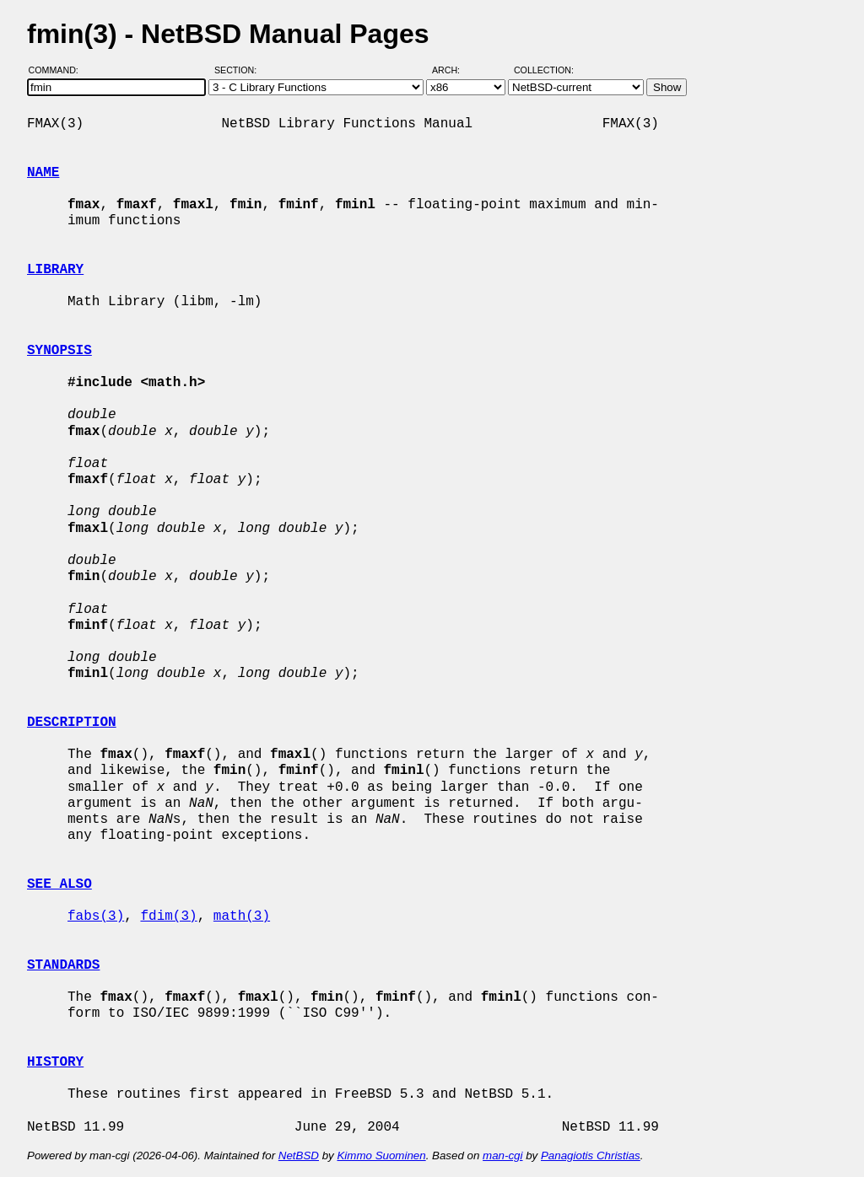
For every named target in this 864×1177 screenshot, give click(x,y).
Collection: (544, 70)
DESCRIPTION (71, 722)
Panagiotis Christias (590, 1155)
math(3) (241, 916)
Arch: (453, 70)
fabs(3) (96, 916)
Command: (59, 70)
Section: (239, 70)
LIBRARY (55, 270)
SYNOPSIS (59, 350)
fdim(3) (168, 916)
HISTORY (55, 1062)
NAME (43, 173)
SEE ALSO (59, 884)
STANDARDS (63, 965)
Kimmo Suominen (381, 1155)
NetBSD (298, 1155)
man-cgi (502, 1155)
